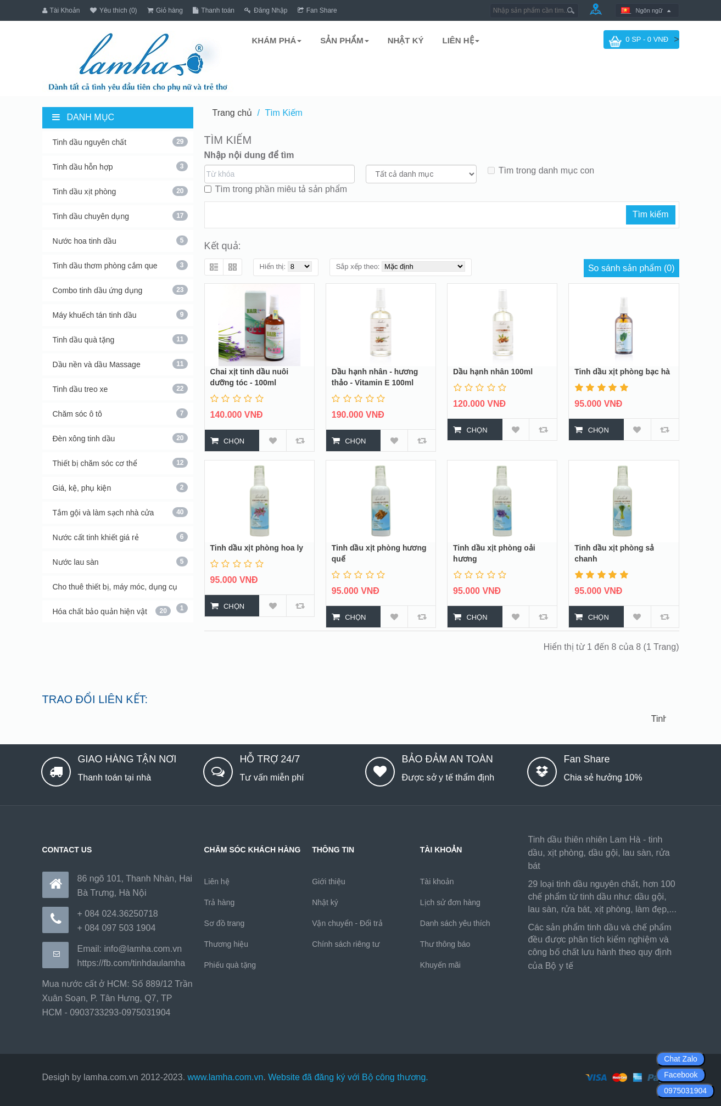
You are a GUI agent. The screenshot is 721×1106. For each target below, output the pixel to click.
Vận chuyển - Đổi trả (347, 923)
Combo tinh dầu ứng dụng (120, 290)
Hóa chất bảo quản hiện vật (112, 611)
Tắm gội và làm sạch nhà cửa (120, 512)
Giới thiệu (328, 881)
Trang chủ (233, 112)
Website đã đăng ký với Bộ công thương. (348, 1077)
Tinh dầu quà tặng (120, 339)
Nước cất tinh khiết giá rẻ (120, 537)
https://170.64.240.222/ (620, 965)
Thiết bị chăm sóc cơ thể (120, 463)
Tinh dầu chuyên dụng (120, 216)
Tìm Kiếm (284, 112)
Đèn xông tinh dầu (120, 438)
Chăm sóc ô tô (120, 413)
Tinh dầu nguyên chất (120, 142)
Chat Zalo (680, 1058)
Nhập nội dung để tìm (249, 155)
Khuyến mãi (440, 965)
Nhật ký (325, 902)
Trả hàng (219, 902)
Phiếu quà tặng (230, 965)
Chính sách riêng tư (345, 944)
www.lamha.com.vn (226, 1077)
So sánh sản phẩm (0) (631, 268)
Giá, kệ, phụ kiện (120, 487)
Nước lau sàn (120, 561)
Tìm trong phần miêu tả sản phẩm (276, 189)
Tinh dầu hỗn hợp (120, 166)
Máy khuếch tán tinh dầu (120, 314)
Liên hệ (217, 881)
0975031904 (685, 1090)
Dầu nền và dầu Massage (120, 364)
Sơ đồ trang (224, 923)
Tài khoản (437, 881)
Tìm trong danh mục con (541, 170)
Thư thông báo (445, 944)
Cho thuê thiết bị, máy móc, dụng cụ (120, 590)
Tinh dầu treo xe (120, 389)
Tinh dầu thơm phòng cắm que (120, 265)
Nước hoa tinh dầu (120, 240)
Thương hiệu (226, 944)
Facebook (680, 1074)
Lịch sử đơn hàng (450, 902)
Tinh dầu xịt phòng (120, 191)
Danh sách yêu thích (455, 923)
